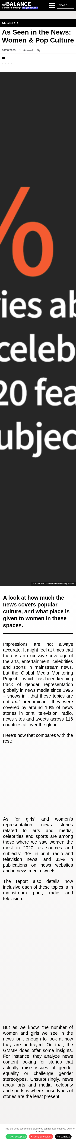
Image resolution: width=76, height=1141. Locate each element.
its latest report (46, 699)
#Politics (48, 63)
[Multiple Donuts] (38, 972)
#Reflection (11, 66)
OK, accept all (16, 1136)
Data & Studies (14, 57)
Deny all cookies (41, 1136)
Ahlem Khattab (50, 50)
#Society (30, 66)
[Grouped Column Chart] (38, 789)
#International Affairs (20, 63)
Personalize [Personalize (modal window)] (63, 1136)
